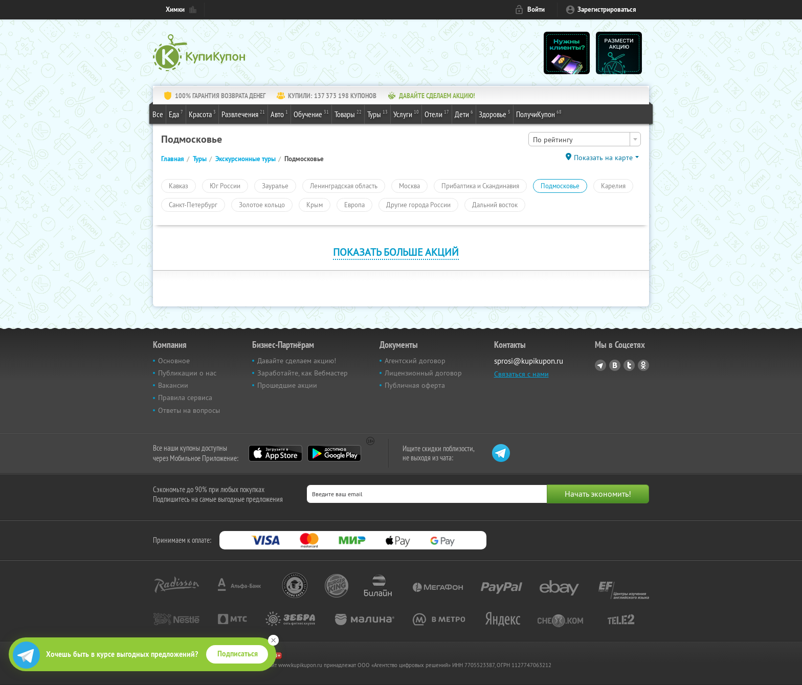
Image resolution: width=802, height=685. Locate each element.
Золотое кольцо (262, 205)
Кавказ (178, 186)
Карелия (613, 186)
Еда (176, 113)
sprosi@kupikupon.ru (528, 361)
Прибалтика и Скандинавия (480, 186)
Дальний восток (495, 205)
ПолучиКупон (539, 113)
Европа (354, 205)
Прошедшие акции (287, 385)
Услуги (406, 113)
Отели (437, 113)
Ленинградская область (343, 186)
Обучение (311, 113)
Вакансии (173, 385)
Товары (348, 113)
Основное (174, 360)
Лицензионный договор (423, 373)
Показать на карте (603, 157)
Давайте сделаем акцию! (296, 360)
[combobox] (584, 139)
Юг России (225, 186)
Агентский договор (415, 360)
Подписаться (237, 653)
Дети (464, 113)
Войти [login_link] (536, 9)
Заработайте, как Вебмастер (302, 373)
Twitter (629, 365)
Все (157, 114)
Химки (175, 9)
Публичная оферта (415, 385)
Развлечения (243, 113)
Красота (202, 113)
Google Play (334, 453)
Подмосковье (560, 186)
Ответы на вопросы (189, 410)
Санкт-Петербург (193, 205)
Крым (314, 205)
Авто (279, 113)
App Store (275, 453)
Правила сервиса (185, 397)
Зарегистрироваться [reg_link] (606, 9)
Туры (377, 113)
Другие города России (418, 205)
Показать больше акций (396, 252)
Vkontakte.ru (614, 365)
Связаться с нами (521, 374)
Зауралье (275, 186)
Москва (409, 186)
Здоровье (494, 113)
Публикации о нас (187, 373)
